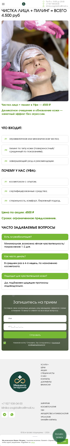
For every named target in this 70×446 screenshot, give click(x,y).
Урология (46, 417)
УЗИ (42, 410)
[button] (3, 4)
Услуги (44, 365)
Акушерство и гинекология (54, 414)
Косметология (48, 407)
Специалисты (47, 373)
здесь (33, 442)
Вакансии (46, 385)
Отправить (35, 335)
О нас (44, 376)
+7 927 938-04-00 (52, 4)
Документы (46, 382)
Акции (44, 370)
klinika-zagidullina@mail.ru (57, 6)
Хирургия (45, 403)
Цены (43, 367)
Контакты (45, 379)
